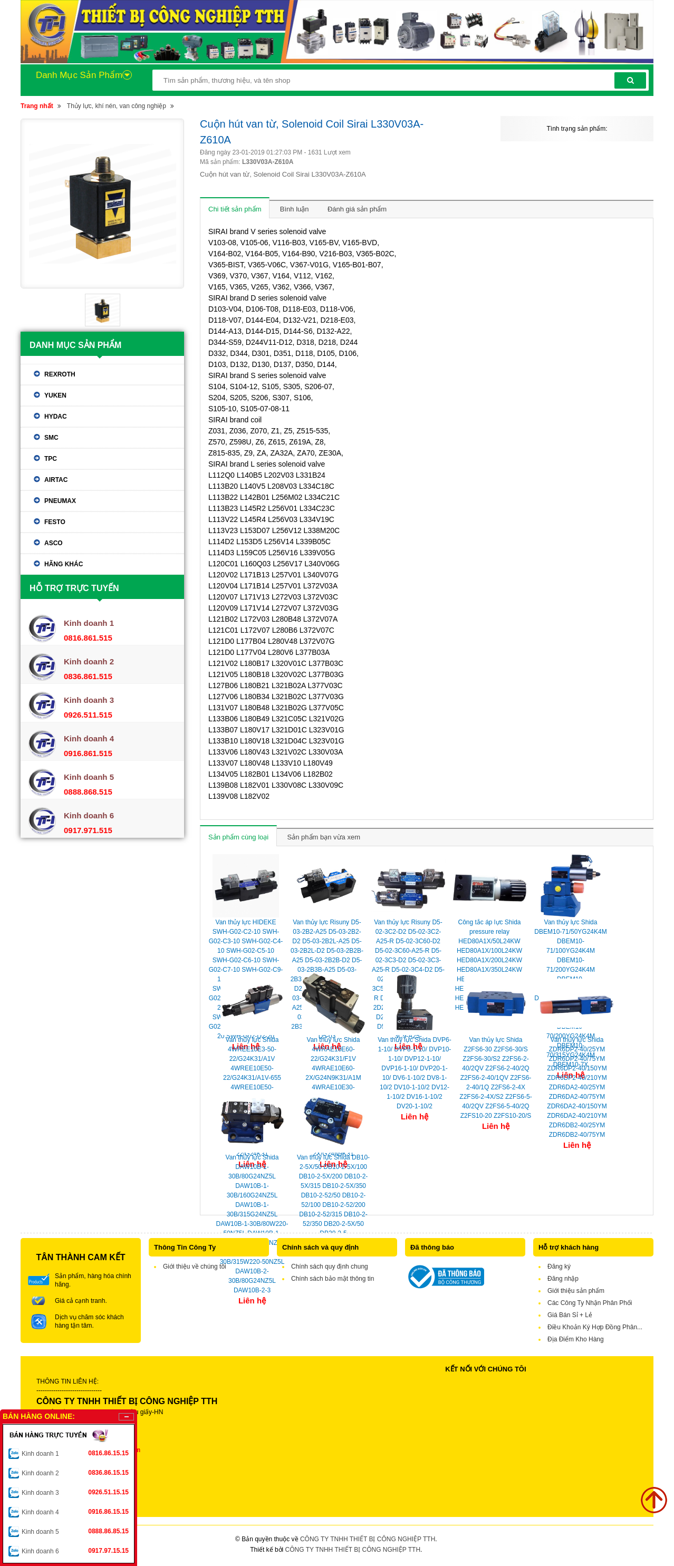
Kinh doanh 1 (75, 1453)
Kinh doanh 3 (75, 1492)
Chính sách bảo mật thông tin (332, 1278)
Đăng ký (559, 1266)
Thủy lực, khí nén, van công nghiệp (116, 106)
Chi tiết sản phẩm (234, 209)
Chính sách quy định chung (329, 1266)
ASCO (53, 543)
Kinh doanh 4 (75, 1511)
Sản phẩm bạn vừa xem (323, 837)
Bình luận (294, 209)
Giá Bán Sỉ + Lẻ (569, 1315)
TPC (50, 458)
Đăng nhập (563, 1278)
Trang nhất (37, 106)
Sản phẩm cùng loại (238, 837)
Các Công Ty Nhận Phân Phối (589, 1303)
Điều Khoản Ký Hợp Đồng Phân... (594, 1327)
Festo (54, 522)
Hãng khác (63, 564)
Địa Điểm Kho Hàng (575, 1339)
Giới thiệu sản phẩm (575, 1290)
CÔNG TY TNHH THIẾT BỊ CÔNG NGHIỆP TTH (367, 1539)
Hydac (55, 416)
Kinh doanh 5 (75, 1531)
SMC (51, 437)
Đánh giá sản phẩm (357, 209)
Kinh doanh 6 (75, 1550)
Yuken (55, 395)
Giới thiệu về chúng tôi (194, 1266)
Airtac (56, 480)
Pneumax (60, 501)
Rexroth (59, 374)
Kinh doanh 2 (75, 1472)
